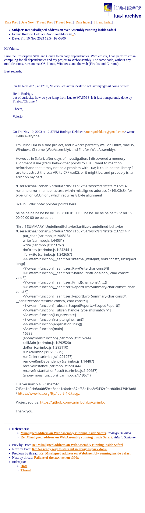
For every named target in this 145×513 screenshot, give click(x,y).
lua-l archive (127, 16)
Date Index (83, 22)
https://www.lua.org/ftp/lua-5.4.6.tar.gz (49, 393)
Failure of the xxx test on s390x (56, 457)
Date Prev (11, 22)
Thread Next (64, 22)
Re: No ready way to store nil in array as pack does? (69, 449)
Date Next (27, 22)
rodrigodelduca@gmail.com (105, 132)
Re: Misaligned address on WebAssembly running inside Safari (66, 437)
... (73, 34)
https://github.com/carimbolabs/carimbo (72, 402)
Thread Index (103, 22)
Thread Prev (45, 22)
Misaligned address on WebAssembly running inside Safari (63, 433)
